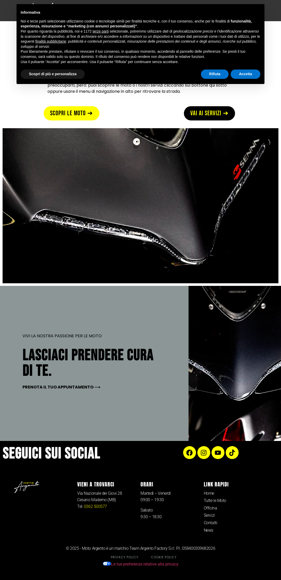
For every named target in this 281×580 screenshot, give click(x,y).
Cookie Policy (164, 557)
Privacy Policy (124, 557)
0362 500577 (95, 506)
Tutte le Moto (215, 500)
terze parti (101, 31)
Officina (210, 508)
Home (209, 493)
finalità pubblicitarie (50, 41)
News (208, 530)
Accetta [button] (245, 74)
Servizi (209, 515)
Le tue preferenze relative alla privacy (140, 564)
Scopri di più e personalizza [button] (52, 74)
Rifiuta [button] (215, 74)
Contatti (210, 522)
